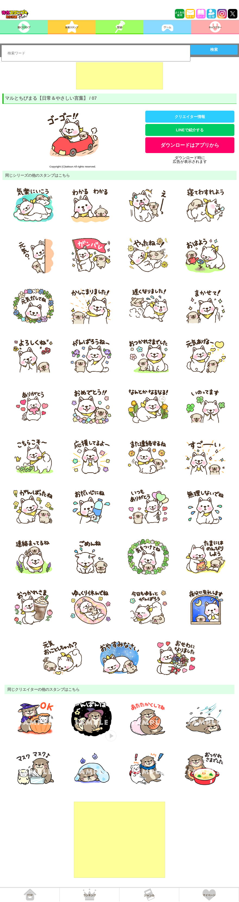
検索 (214, 49)
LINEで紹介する (190, 130)
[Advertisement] (119, 75)
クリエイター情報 (190, 116)
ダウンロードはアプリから (190, 145)
